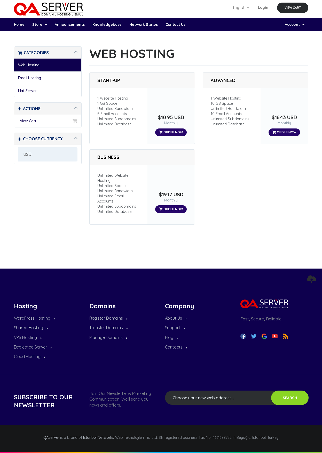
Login (263, 7)
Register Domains (108, 318)
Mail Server (27, 90)
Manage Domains (108, 337)
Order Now (171, 132)
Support (175, 327)
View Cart (293, 8)
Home (19, 24)
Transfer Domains (108, 327)
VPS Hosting (28, 337)
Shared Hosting (31, 327)
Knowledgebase (107, 24)
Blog (171, 337)
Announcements (70, 24)
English (240, 7)
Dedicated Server (33, 347)
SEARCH (290, 397)
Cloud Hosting (29, 356)
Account (294, 24)
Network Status (143, 24)
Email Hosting (29, 78)
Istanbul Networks (98, 437)
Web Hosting (29, 65)
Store (39, 24)
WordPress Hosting (34, 318)
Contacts (176, 347)
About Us (176, 318)
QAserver (51, 437)
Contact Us (175, 24)
